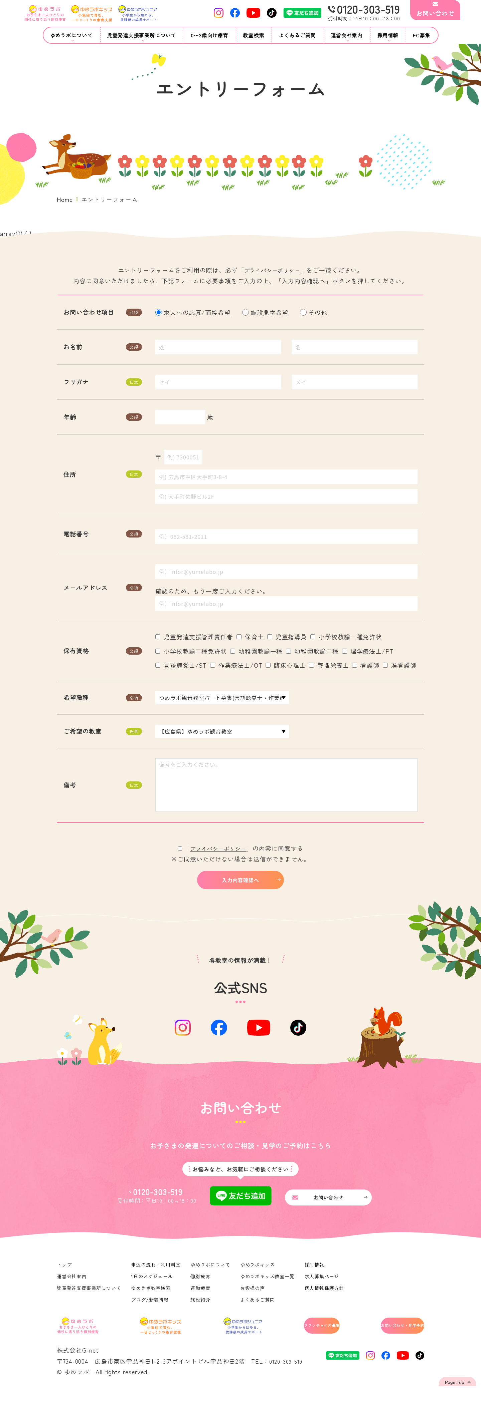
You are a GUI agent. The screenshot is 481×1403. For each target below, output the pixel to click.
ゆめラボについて (211, 1274)
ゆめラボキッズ (258, 1274)
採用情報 (316, 1274)
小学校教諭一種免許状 (346, 636)
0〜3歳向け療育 (209, 35)
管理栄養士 (329, 665)
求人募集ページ (323, 1285)
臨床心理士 (286, 665)
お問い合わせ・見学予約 (389, 1336)
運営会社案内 (72, 1285)
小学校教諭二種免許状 (191, 651)
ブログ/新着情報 (150, 1309)
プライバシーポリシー (272, 270)
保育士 (250, 636)
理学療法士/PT (368, 651)
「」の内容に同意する (240, 848)
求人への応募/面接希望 (193, 312)
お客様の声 (253, 1297)
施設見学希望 (266, 312)
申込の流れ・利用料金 (156, 1274)
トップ (64, 1274)
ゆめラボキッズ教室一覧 (268, 1285)
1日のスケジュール (153, 1285)
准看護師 (400, 665)
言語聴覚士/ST (181, 665)
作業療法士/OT (236, 665)
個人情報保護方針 (326, 1297)
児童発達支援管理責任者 (194, 636)
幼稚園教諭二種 (312, 651)
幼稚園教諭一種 (256, 651)
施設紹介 (201, 1309)
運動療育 (201, 1297)
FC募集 (421, 35)
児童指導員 (287, 636)
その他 (314, 312)
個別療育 (201, 1285)
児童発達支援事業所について (89, 1297)
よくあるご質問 (297, 35)
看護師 (365, 665)
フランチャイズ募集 (294, 1336)
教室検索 (253, 35)
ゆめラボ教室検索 (151, 1297)
